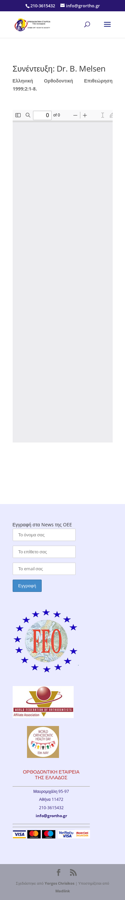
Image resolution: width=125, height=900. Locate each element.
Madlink (62, 890)
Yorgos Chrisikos (59, 883)
